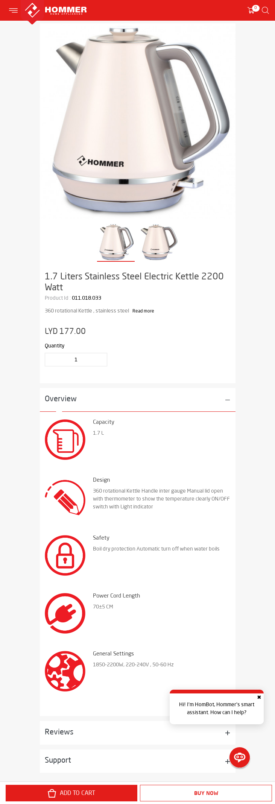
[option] (137, 121)
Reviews (59, 732)
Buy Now (206, 793)
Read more (143, 311)
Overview (61, 399)
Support (58, 761)
